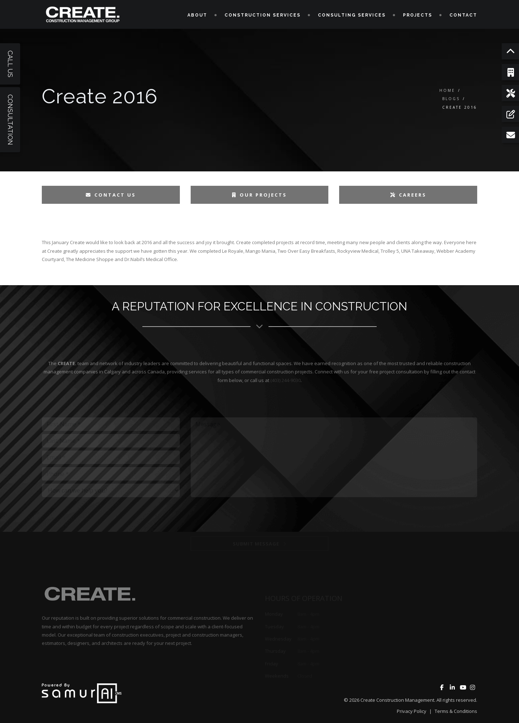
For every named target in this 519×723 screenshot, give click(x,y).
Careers (408, 195)
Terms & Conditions (456, 711)
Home (447, 90)
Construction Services (263, 15)
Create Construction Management (397, 700)
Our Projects (259, 195)
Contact (463, 15)
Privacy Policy (411, 711)
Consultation (10, 119)
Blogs (451, 98)
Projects (417, 15)
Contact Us (111, 195)
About (197, 15)
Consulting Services (352, 15)
